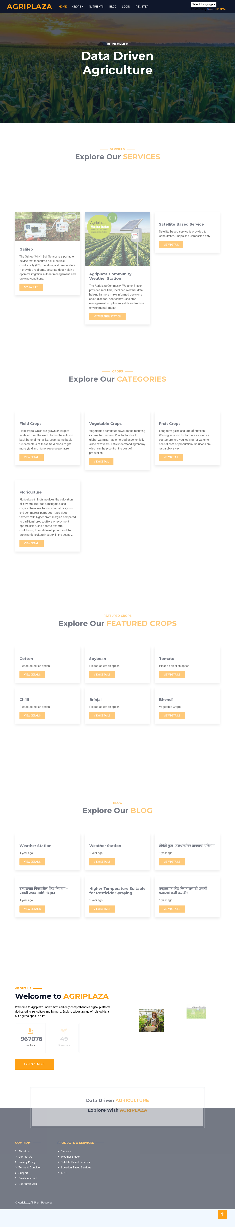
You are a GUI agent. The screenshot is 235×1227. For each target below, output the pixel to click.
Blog (112, 7)
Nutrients (96, 7)
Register (141, 7)
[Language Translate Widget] (203, 4)
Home (63, 7)
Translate (216, 9)
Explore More (34, 1064)
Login (126, 7)
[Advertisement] (117, 320)
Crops (76, 7)
